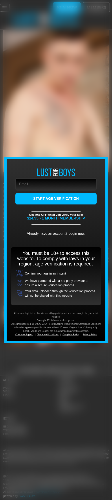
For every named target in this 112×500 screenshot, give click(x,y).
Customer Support (24, 334)
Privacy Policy (90, 334)
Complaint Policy (70, 334)
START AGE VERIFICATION (56, 198)
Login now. (76, 233)
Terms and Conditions (48, 334)
